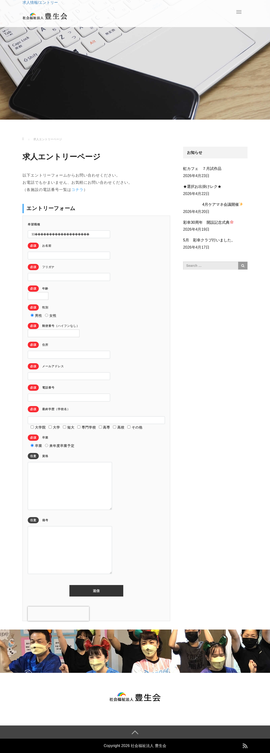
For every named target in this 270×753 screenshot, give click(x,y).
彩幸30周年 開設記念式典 (208, 222)
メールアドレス (69, 370)
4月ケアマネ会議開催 (213, 204)
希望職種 (69, 229)
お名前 (69, 250)
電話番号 (69, 392)
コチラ (77, 190)
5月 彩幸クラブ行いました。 (209, 240)
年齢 (38, 291)
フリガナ (69, 271)
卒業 (38, 438)
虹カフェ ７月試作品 (202, 169)
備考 (70, 546)
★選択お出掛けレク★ (202, 186)
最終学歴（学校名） (49, 409)
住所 (69, 349)
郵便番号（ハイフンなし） (53, 329)
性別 (38, 307)
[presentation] (58, 614)
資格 (70, 482)
